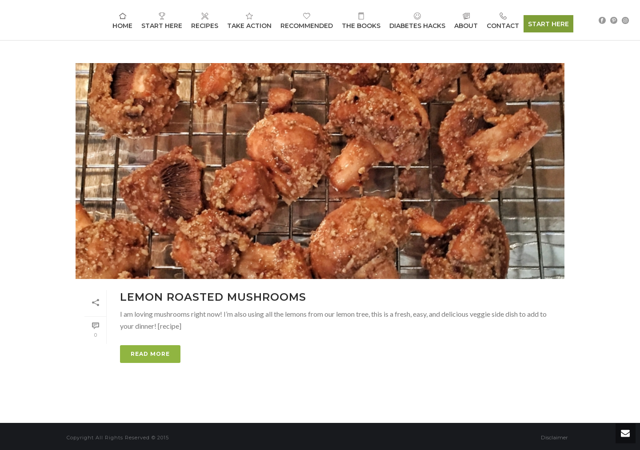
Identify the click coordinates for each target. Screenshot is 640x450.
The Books (361, 20)
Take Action (249, 20)
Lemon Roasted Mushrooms (213, 297)
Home (122, 20)
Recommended (306, 20)
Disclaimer (554, 437)
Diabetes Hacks (417, 20)
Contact (503, 20)
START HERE (548, 24)
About (466, 20)
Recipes (204, 20)
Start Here (161, 20)
